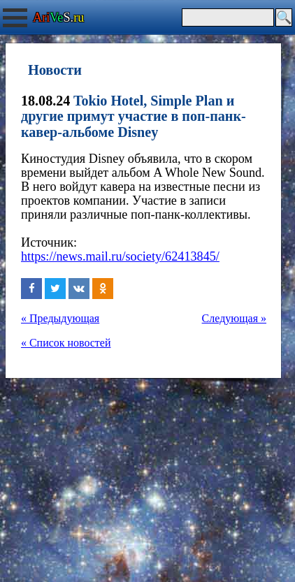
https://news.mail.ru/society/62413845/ (120, 256)
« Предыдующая (60, 318)
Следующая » (234, 318)
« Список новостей (65, 343)
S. (58, 17)
